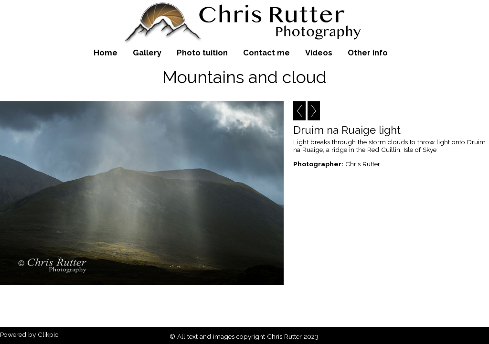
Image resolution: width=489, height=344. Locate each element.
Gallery (147, 52)
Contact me (266, 52)
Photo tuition (202, 52)
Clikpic (48, 334)
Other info (368, 52)
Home (105, 52)
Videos (318, 52)
